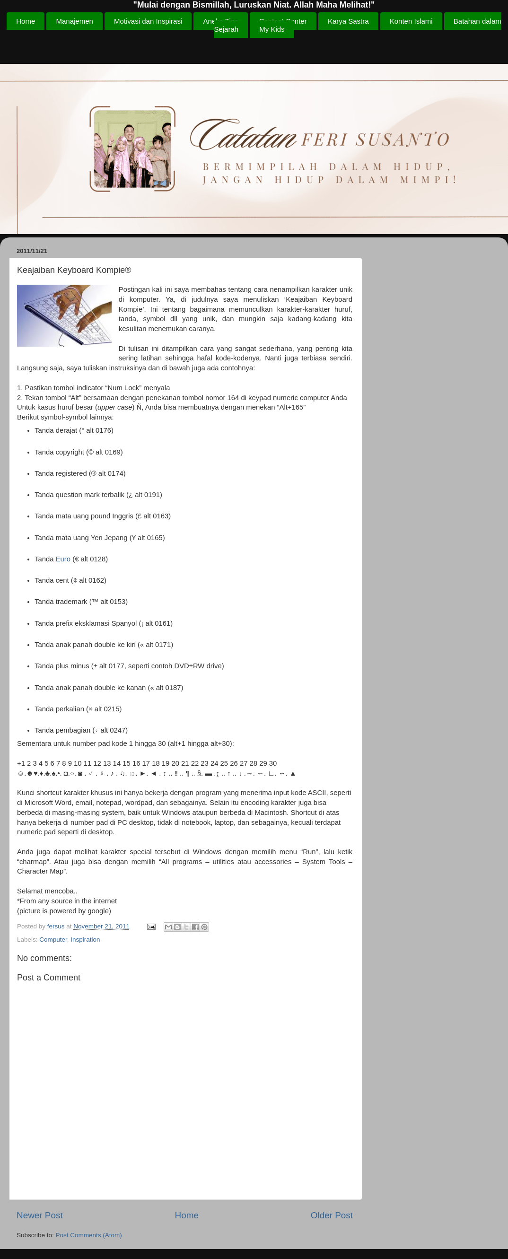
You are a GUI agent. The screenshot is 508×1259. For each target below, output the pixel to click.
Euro (63, 559)
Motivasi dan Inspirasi (148, 21)
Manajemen (74, 21)
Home (25, 21)
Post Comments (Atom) (89, 1235)
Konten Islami (411, 21)
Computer (53, 939)
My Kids (271, 29)
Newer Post (40, 1215)
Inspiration (85, 939)
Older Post (332, 1215)
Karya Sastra (348, 21)
